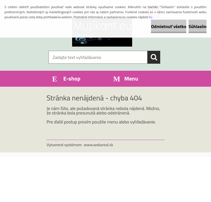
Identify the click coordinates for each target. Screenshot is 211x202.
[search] (153, 57)
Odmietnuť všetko (168, 26)
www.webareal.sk (98, 145)
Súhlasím (198, 26)
